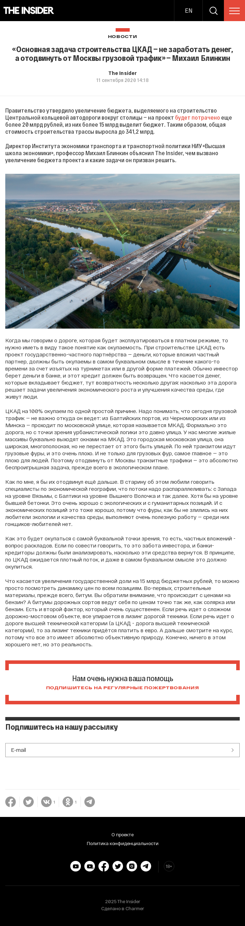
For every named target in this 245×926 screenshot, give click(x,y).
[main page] (29, 10)
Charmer (134, 908)
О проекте (122, 834)
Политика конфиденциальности (123, 843)
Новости (122, 37)
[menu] (234, 11)
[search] (213, 10)
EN (188, 10)
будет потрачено (197, 117)
